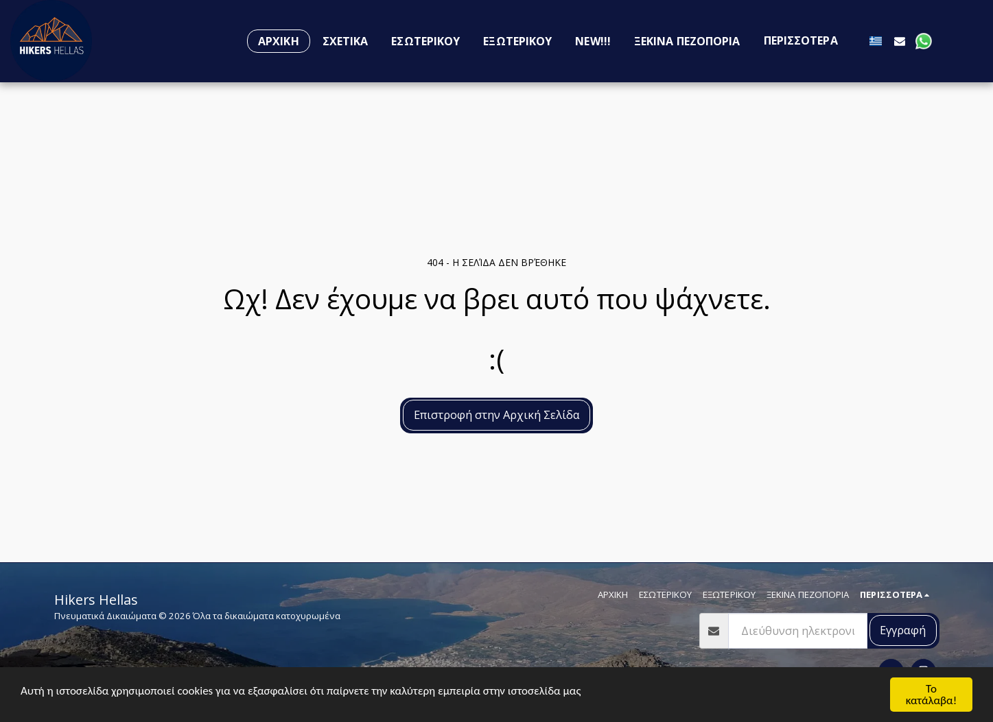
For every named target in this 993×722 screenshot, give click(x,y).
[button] (900, 41)
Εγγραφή (903, 630)
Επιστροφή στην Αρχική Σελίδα (497, 414)
